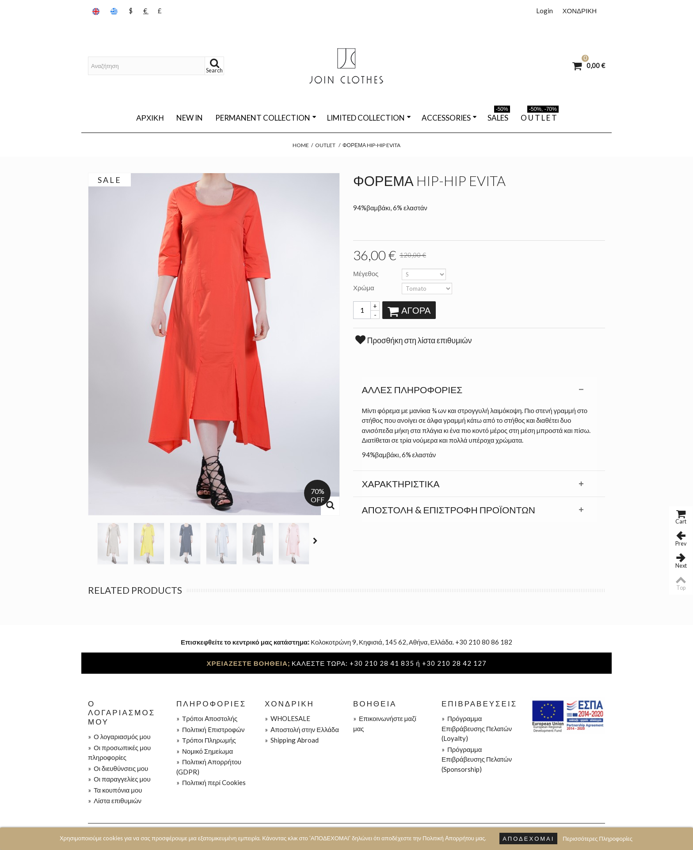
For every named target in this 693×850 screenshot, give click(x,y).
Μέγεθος (366, 273)
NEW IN (189, 117)
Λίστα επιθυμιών (114, 800)
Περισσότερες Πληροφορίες (597, 838)
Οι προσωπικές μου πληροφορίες (119, 753)
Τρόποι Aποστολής (206, 718)
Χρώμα (364, 288)
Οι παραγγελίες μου (119, 779)
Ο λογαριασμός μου (119, 736)
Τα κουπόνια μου (115, 790)
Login (544, 11)
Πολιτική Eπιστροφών (210, 729)
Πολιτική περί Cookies (211, 782)
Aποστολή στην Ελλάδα (302, 729)
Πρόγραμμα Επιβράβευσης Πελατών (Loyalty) (477, 728)
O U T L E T (540, 116)
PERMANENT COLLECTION (265, 117)
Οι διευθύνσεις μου (118, 768)
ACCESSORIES (449, 117)
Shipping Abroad (292, 740)
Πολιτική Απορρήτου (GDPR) (208, 767)
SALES (498, 116)
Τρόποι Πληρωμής (206, 740)
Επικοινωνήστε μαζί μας (384, 723)
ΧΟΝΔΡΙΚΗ (579, 11)
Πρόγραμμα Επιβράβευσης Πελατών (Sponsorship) (477, 759)
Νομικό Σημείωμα (204, 751)
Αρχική (150, 117)
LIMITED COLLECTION (369, 117)
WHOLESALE (287, 718)
